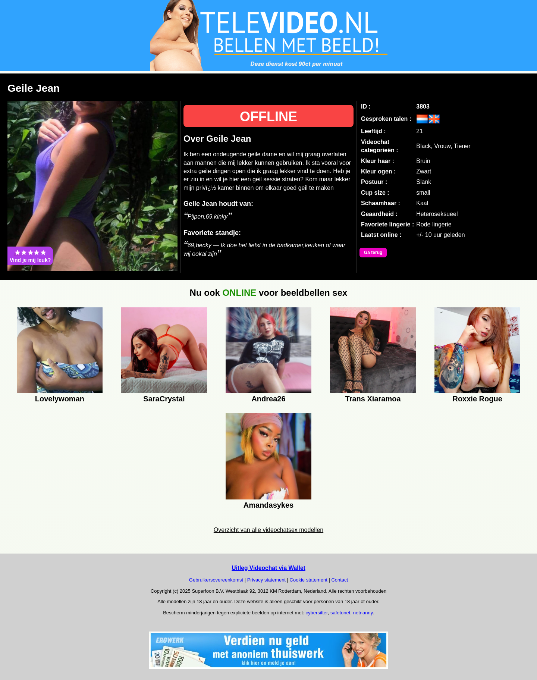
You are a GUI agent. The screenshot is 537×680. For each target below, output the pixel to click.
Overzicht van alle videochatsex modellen (268, 530)
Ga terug (373, 252)
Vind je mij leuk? (30, 256)
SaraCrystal (164, 399)
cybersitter (316, 612)
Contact (339, 580)
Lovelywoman (59, 399)
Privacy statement (266, 580)
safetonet (340, 612)
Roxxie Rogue (477, 399)
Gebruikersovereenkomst (216, 580)
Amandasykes (269, 505)
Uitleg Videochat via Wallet (268, 568)
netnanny (363, 612)
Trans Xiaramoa (373, 399)
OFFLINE (268, 116)
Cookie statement (308, 580)
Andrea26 (268, 399)
